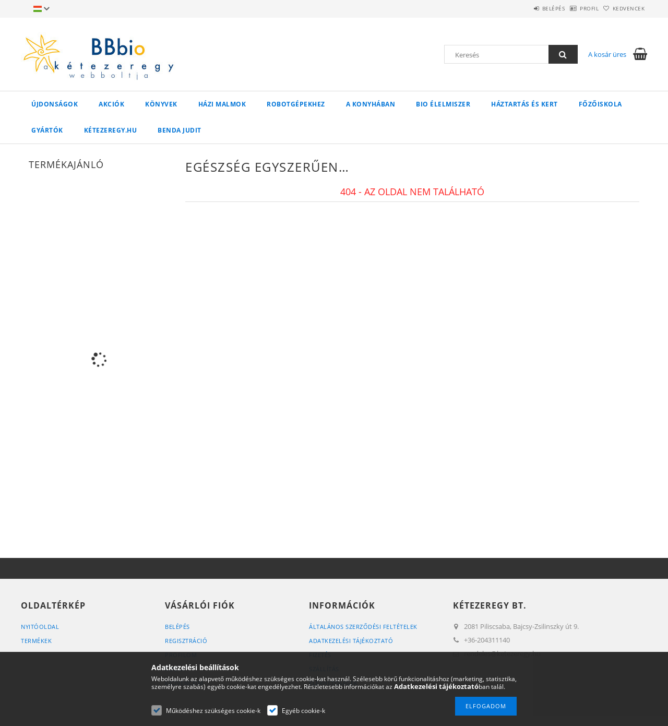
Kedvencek (623, 8)
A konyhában (371, 104)
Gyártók (47, 130)
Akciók (111, 104)
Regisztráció (186, 641)
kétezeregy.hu (110, 130)
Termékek (36, 641)
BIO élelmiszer (443, 104)
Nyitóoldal (40, 626)
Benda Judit (179, 130)
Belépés (526, 8)
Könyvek (161, 104)
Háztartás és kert (524, 104)
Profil (573, 8)
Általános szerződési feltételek (363, 626)
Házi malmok (222, 104)
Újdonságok (54, 104)
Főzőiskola (600, 104)
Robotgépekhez (296, 104)
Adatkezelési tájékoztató (351, 641)
